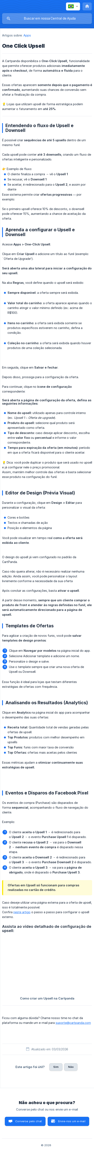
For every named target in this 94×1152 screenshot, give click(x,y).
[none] (73, 6)
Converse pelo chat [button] (28, 1121)
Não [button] (71, 1066)
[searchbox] (47, 18)
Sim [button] (55, 1066)
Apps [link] (27, 35)
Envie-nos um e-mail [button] (71, 1121)
